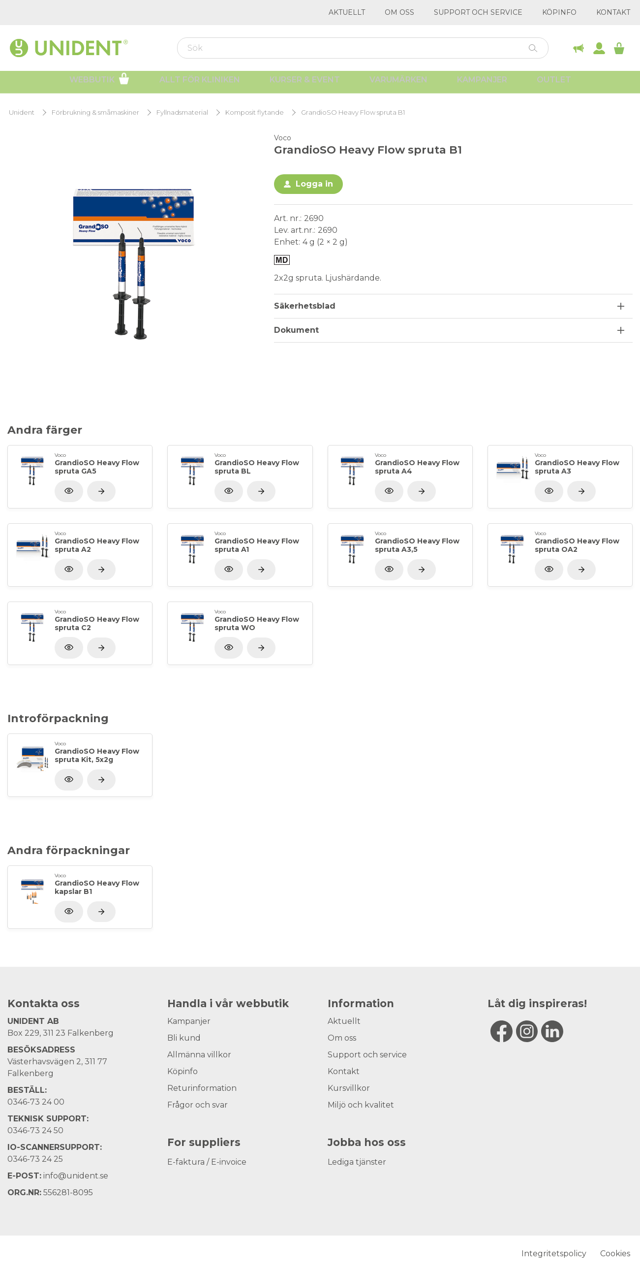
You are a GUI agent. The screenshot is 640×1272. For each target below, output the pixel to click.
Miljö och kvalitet (361, 1105)
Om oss (399, 12)
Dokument (296, 330)
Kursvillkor (349, 1088)
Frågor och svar (197, 1105)
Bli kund (184, 1038)
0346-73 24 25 (35, 1159)
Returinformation (202, 1088)
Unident (21, 112)
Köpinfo (559, 12)
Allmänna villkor (199, 1054)
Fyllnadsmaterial (182, 112)
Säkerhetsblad (304, 306)
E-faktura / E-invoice (206, 1162)
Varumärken (398, 84)
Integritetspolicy (553, 1253)
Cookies (615, 1253)
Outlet (554, 84)
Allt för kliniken (199, 84)
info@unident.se (75, 1175)
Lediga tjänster (357, 1162)
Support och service (478, 12)
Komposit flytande (254, 112)
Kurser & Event (305, 84)
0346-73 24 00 (35, 1102)
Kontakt (613, 12)
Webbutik (99, 83)
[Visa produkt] (101, 491)
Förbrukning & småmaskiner (95, 112)
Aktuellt (347, 12)
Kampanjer (482, 84)
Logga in (314, 184)
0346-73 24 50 (35, 1130)
